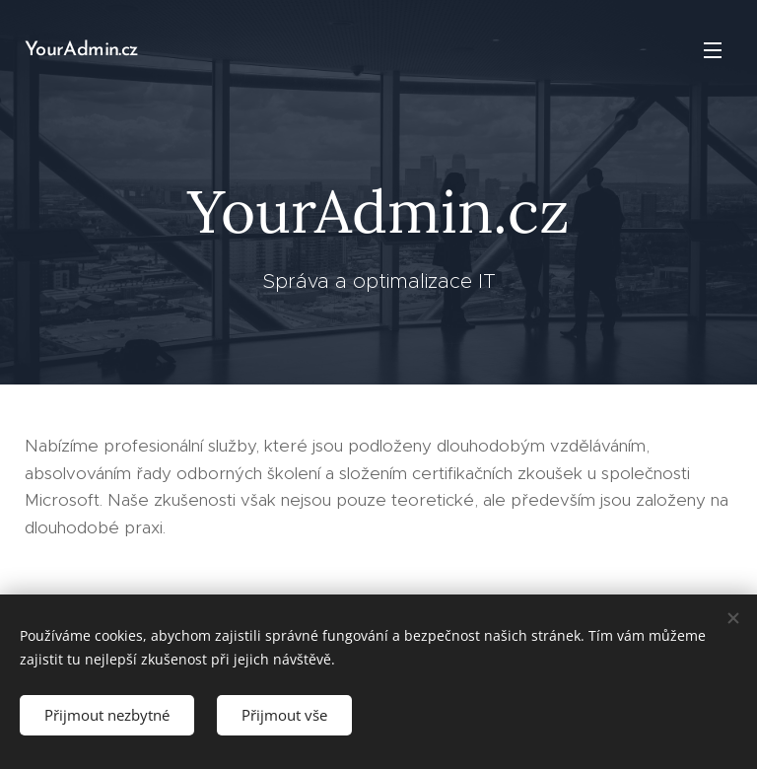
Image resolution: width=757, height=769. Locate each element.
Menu (713, 50)
